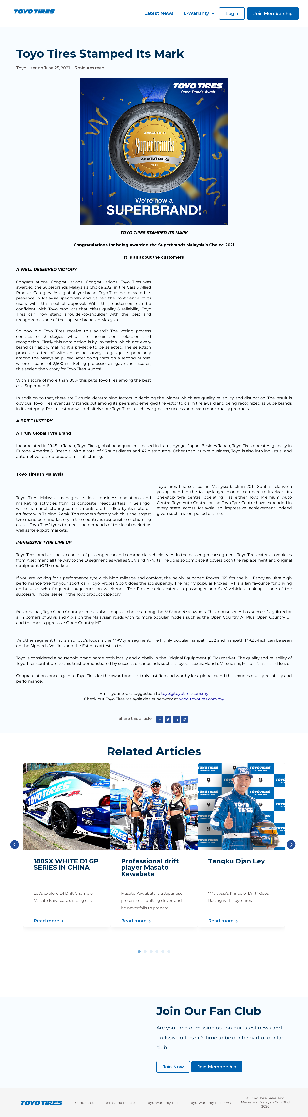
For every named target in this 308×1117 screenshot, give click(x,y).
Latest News (158, 13)
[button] (231, 13)
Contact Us (84, 1103)
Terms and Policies (120, 1103)
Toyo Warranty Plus (162, 1103)
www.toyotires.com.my (201, 699)
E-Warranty (198, 13)
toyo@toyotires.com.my (184, 693)
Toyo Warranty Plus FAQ (210, 1103)
